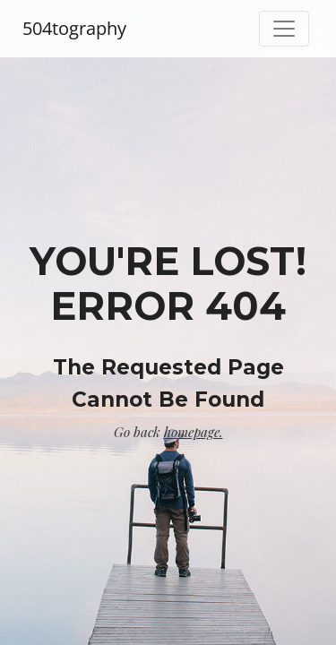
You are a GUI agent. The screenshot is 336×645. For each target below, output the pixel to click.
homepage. (193, 432)
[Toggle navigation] (284, 29)
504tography (74, 28)
